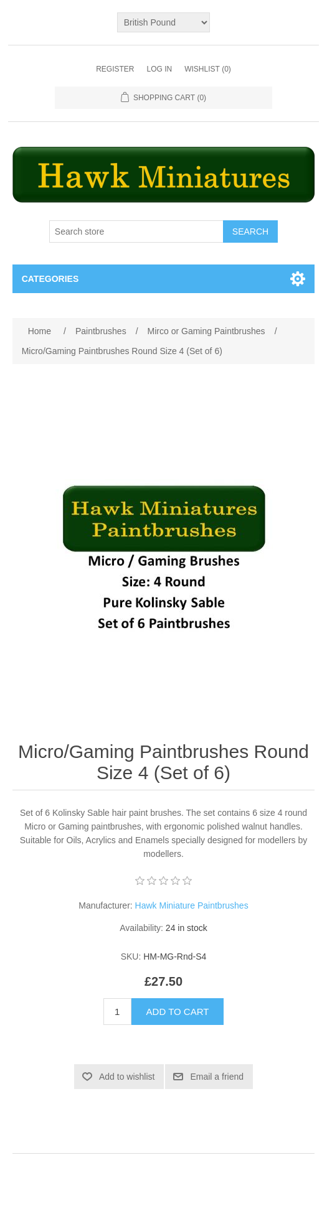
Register (115, 69)
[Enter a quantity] (117, 1011)
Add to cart (177, 1011)
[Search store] (136, 231)
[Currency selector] (164, 22)
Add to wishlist (126, 1077)
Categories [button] (50, 279)
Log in (159, 69)
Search (250, 231)
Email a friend (217, 1077)
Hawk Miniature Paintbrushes (192, 905)
